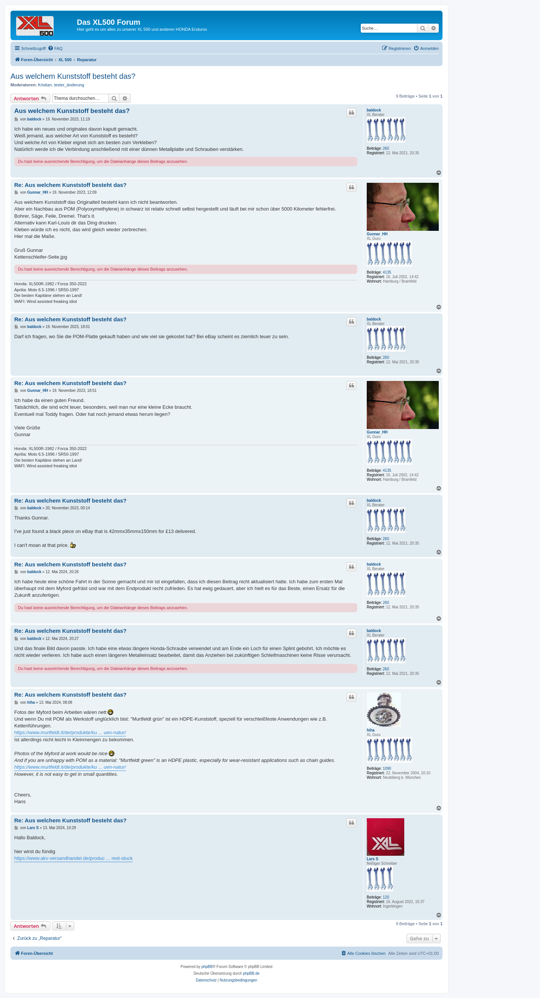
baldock (374, 110)
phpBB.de (251, 973)
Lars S (372, 859)
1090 (387, 768)
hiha (371, 730)
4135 (387, 272)
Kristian (45, 85)
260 (386, 148)
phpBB (207, 967)
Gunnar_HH (377, 234)
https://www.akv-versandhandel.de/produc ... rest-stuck (73, 858)
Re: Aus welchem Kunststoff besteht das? (70, 185)
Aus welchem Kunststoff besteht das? (72, 76)
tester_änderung (69, 85)
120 (386, 897)
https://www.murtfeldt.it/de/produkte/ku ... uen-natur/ (70, 732)
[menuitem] (55, 48)
